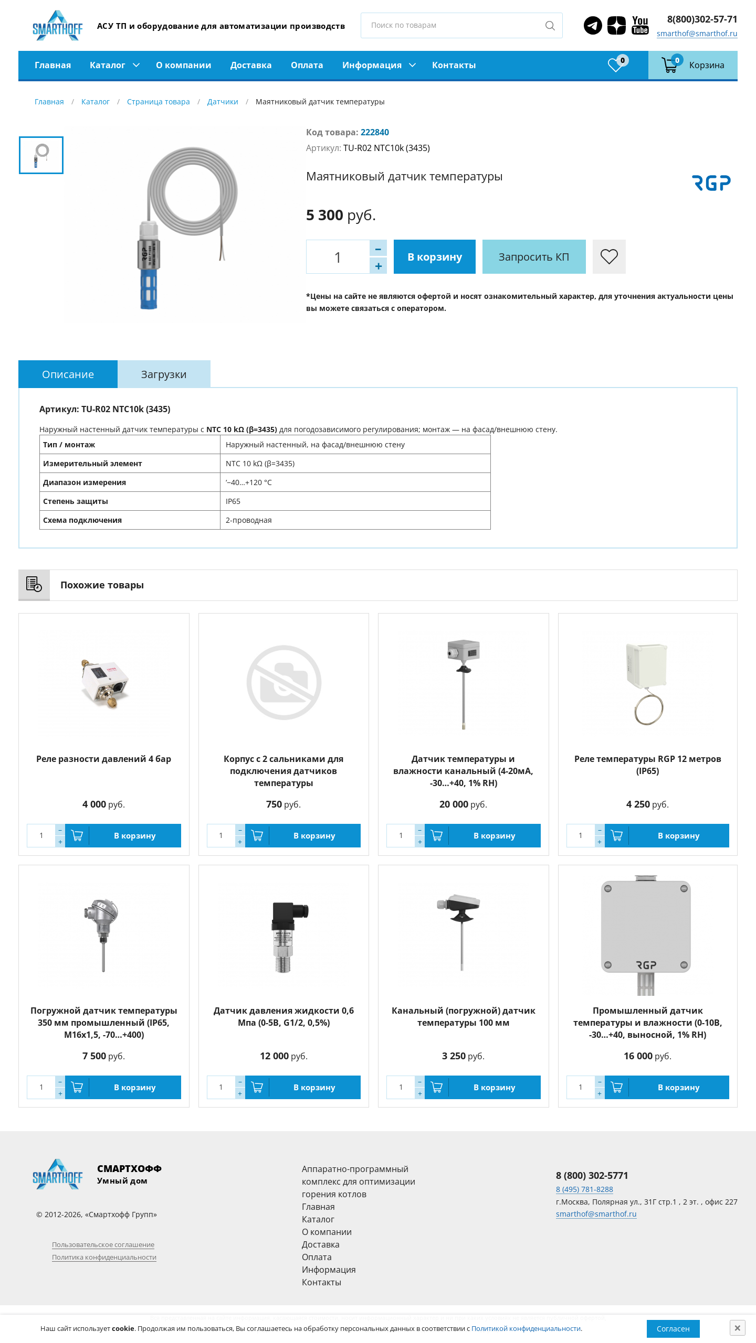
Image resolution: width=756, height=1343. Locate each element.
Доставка (251, 65)
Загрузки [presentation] (164, 374)
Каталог (107, 65)
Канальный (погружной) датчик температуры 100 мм (464, 1016)
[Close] (738, 1328)
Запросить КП (534, 257)
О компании (184, 65)
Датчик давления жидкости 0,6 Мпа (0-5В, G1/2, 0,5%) (284, 1016)
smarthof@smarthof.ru (697, 33)
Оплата (307, 65)
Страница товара (158, 101)
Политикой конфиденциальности (526, 1328)
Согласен (673, 1329)
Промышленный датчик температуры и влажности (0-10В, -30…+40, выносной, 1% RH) (647, 1022)
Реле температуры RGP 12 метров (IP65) (647, 765)
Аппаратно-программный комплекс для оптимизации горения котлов (358, 1181)
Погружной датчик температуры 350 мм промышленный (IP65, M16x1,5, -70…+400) (103, 1022)
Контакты (454, 65)
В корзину (434, 257)
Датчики (222, 101)
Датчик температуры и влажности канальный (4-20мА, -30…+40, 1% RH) (463, 771)
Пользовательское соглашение (103, 1244)
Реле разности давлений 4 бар (103, 759)
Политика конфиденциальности (104, 1257)
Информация (372, 65)
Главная (53, 65)
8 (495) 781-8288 (584, 1189)
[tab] (68, 374)
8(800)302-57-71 (702, 19)
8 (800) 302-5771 (592, 1175)
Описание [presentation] (68, 374)
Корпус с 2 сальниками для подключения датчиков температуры (283, 771)
